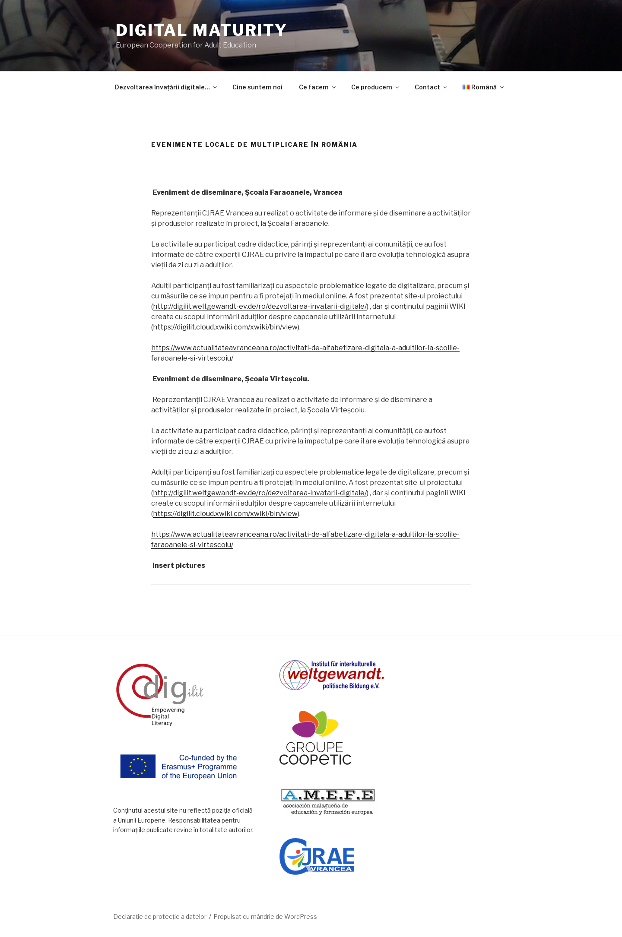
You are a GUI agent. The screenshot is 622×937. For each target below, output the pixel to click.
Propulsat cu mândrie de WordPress (265, 916)
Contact (431, 87)
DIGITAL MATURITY (202, 30)
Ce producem (375, 87)
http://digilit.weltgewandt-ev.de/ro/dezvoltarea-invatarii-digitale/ (260, 306)
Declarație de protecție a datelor (159, 916)
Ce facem (318, 87)
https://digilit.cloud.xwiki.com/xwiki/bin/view (225, 327)
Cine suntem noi (257, 87)
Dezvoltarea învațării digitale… (166, 87)
